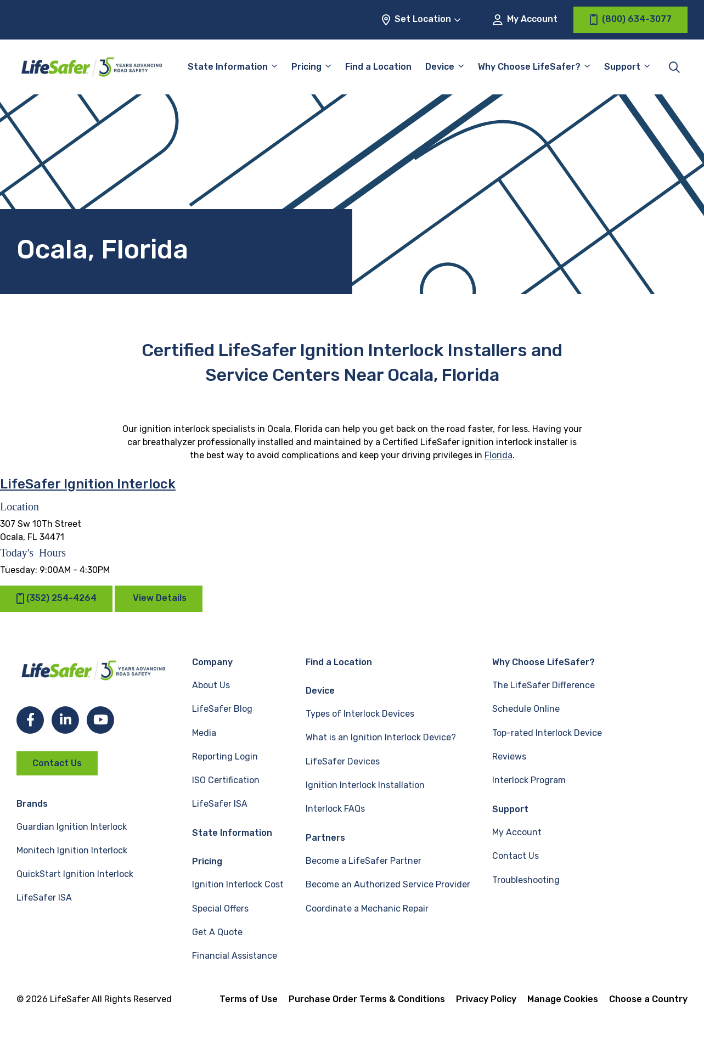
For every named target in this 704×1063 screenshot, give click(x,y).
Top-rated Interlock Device (547, 733)
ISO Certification (226, 780)
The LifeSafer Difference (543, 685)
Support (622, 66)
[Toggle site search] (674, 67)
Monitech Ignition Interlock (71, 850)
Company (212, 662)
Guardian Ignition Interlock (71, 827)
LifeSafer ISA (44, 897)
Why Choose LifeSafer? (529, 66)
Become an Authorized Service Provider (388, 884)
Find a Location (378, 66)
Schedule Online (526, 709)
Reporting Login (225, 756)
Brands (32, 803)
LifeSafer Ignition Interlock (88, 484)
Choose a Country (648, 999)
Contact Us (57, 763)
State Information (228, 66)
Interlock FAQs (335, 808)
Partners (325, 838)
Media (204, 733)
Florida (498, 455)
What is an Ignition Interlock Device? (381, 737)
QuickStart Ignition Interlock (74, 874)
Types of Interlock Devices (360, 713)
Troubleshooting (526, 880)
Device (439, 66)
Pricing (306, 66)
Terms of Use (248, 999)
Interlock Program (529, 780)
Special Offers (220, 908)
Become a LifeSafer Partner (363, 861)
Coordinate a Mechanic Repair (367, 908)
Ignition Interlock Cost (238, 884)
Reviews (509, 756)
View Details (160, 598)
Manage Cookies (562, 999)
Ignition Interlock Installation (365, 785)
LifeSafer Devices (343, 761)
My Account (525, 19)
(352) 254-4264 (56, 598)
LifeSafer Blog (222, 709)
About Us (211, 685)
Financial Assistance (234, 955)
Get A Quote (217, 932)
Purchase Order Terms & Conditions (367, 999)
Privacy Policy (486, 999)
